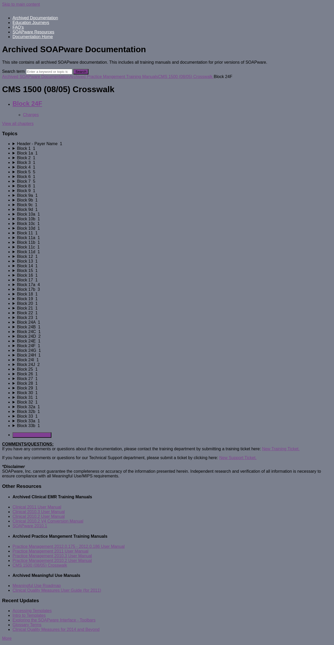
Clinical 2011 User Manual (37, 507)
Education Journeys (31, 22)
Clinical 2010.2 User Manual (39, 516)
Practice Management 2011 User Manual (50, 551)
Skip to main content (21, 4)
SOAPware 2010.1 (30, 526)
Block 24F (27, 103)
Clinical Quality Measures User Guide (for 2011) (57, 590)
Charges (31, 115)
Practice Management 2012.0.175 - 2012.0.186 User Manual (69, 546)
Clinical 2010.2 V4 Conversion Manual (48, 521)
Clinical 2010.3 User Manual (39, 512)
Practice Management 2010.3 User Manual (52, 556)
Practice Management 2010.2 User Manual (52, 560)
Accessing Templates (32, 610)
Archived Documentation (35, 18)
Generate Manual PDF (32, 435)
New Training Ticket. (281, 449)
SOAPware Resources (33, 32)
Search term (13, 71)
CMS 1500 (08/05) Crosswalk (186, 76)
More (6, 638)
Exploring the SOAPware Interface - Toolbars (54, 620)
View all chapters (18, 123)
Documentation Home (33, 36)
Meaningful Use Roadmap (37, 585)
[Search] (49, 71)
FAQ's (18, 27)
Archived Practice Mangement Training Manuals (113, 76)
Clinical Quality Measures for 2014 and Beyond (56, 629)
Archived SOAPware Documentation (35, 76)
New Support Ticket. (238, 457)
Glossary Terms (27, 625)
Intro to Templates (29, 615)
